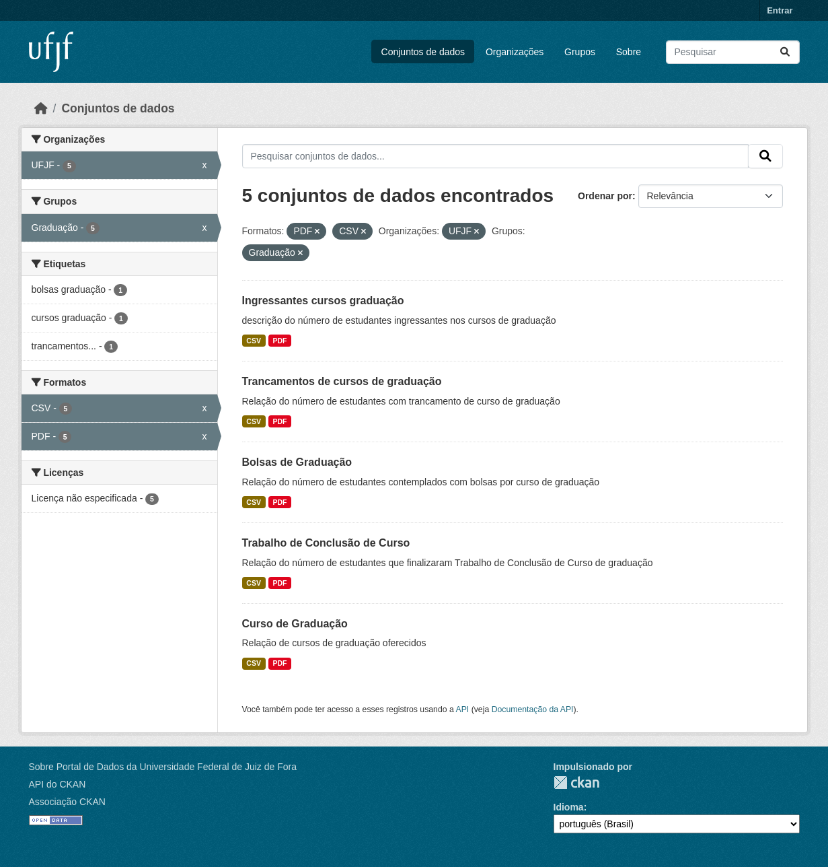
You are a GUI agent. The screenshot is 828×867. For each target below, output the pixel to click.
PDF (279, 341)
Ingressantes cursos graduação (323, 300)
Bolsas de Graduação (297, 462)
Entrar (779, 10)
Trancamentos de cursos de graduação (342, 381)
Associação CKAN (67, 801)
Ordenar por (605, 195)
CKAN (576, 782)
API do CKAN (57, 784)
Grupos (579, 51)
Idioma (569, 807)
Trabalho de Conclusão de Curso (326, 543)
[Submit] (784, 52)
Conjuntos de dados (423, 51)
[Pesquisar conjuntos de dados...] (733, 52)
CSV (253, 341)
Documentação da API (533, 709)
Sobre (628, 51)
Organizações (514, 51)
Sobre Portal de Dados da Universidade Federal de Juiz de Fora (163, 766)
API (462, 709)
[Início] (41, 108)
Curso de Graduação (295, 623)
